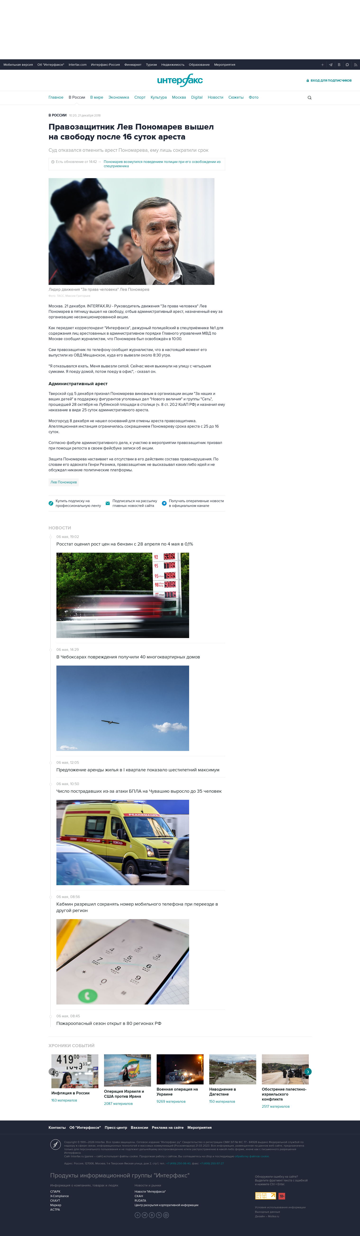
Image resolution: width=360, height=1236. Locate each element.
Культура (159, 97)
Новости (215, 97)
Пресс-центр (116, 1127)
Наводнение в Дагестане (222, 1092)
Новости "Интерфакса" (150, 1192)
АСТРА (55, 1210)
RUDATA (140, 1201)
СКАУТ (55, 1201)
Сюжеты (236, 97)
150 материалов (222, 1101)
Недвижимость (172, 65)
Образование (199, 65)
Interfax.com (78, 65)
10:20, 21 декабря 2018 (85, 115)
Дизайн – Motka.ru (267, 1216)
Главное (56, 97)
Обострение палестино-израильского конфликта (284, 1094)
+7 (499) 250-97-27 (212, 1163)
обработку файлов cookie (252, 1156)
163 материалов (64, 1100)
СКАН (139, 1196)
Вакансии (139, 1127)
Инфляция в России (70, 1093)
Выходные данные (267, 1212)
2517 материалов (276, 1106)
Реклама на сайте (168, 1127)
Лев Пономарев (63, 482)
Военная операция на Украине (177, 1092)
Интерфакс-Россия (105, 65)
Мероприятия (224, 65)
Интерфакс (180, 80)
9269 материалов (171, 1101)
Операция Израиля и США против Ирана (124, 1094)
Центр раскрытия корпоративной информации (166, 1205)
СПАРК (55, 1192)
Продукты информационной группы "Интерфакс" (120, 1175)
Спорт (140, 97)
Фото (254, 97)
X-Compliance (59, 1196)
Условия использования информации (280, 1207)
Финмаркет (132, 65)
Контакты (57, 1127)
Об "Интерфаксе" (50, 65)
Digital (197, 97)
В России (77, 97)
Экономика (119, 97)
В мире (96, 97)
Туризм (151, 65)
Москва (179, 97)
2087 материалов (118, 1104)
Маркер (55, 1205)
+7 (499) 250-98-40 (178, 1163)
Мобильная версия (18, 65)
